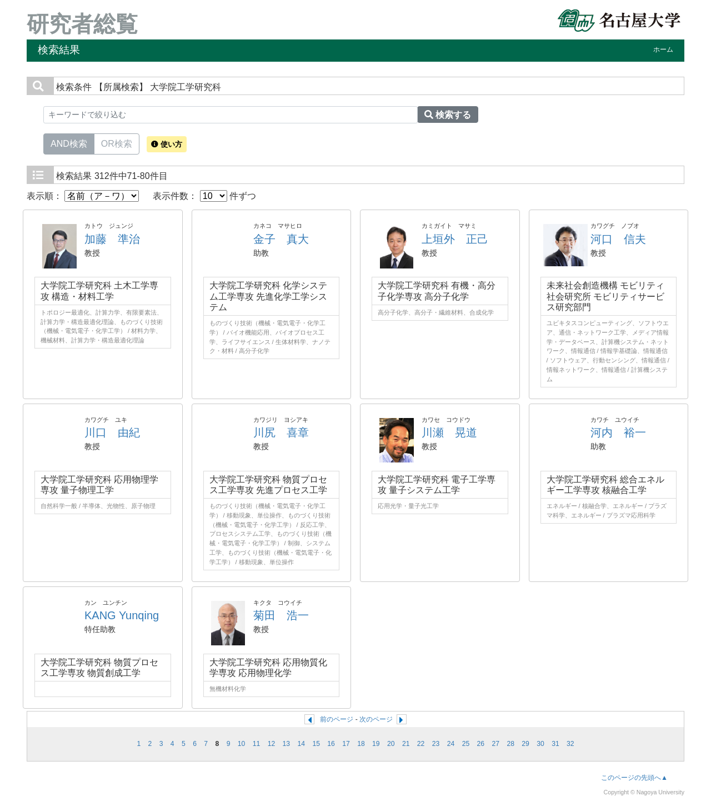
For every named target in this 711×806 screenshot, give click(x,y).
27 (495, 744)
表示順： (83, 196)
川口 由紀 (112, 432)
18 (361, 744)
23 (436, 744)
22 (421, 744)
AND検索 (69, 142)
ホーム (663, 49)
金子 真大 (281, 239)
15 (316, 744)
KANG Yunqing (121, 615)
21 (406, 744)
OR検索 (116, 142)
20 (391, 744)
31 (555, 744)
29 (525, 744)
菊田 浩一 (281, 615)
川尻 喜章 (281, 432)
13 (287, 744)
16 (331, 744)
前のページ (336, 719)
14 (301, 744)
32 (570, 744)
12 (272, 744)
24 (451, 744)
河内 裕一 (618, 432)
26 (481, 744)
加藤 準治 (112, 239)
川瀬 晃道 (449, 432)
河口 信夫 (618, 239)
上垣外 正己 (455, 239)
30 (540, 744)
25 (466, 744)
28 (510, 744)
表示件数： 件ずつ (204, 196)
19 (376, 744)
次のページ (376, 719)
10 (242, 744)
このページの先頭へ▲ (634, 778)
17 (346, 744)
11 (257, 744)
